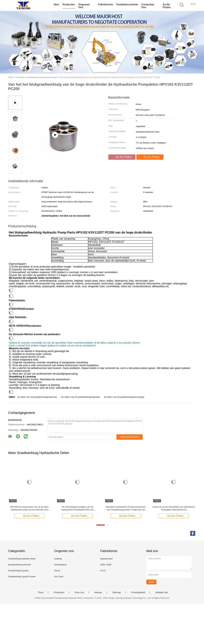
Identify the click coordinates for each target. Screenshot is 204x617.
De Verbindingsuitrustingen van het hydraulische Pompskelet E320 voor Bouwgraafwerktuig (77, 508)
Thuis (40, 592)
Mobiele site (161, 592)
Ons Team (58, 576)
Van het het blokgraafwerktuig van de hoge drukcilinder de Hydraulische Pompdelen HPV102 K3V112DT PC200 (109, 77)
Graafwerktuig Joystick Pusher (22, 576)
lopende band (106, 558)
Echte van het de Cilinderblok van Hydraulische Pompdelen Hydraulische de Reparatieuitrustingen (174, 508)
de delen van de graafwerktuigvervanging (124, 397)
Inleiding (58, 558)
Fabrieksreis (105, 4)
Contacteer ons (148, 6)
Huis (56, 4)
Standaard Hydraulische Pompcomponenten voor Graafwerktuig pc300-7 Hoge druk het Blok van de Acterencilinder (126, 508)
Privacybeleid (138, 592)
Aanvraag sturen (129, 437)
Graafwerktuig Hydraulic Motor (22, 558)
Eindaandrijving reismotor (19, 564)
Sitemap (116, 592)
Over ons (79, 592)
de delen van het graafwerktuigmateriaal (37, 397)
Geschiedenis (60, 564)
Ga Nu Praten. (167, 6)
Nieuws (98, 592)
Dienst (57, 570)
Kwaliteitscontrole (127, 4)
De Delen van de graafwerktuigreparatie (80, 397)
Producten (69, 4)
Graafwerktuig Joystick (18, 570)
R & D (103, 570)
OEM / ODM (105, 564)
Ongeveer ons (84, 6)
